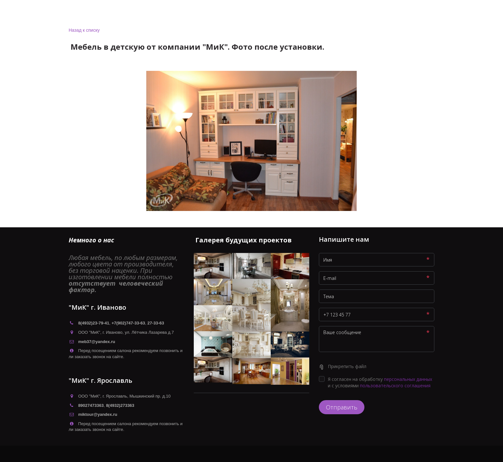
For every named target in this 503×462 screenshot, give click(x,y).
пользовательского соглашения (395, 385)
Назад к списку (84, 30)
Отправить (341, 407)
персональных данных (408, 379)
